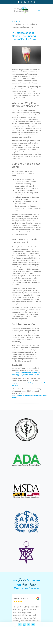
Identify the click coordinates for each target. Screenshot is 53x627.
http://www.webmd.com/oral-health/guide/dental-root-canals (26, 374)
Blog (18, 21)
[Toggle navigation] (39, 10)
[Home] (12, 21)
